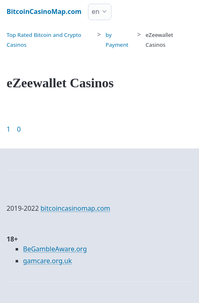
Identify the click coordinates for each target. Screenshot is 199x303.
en (96, 11)
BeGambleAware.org (55, 248)
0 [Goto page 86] (19, 129)
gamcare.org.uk (47, 260)
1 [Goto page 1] (8, 129)
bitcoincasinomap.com (76, 208)
